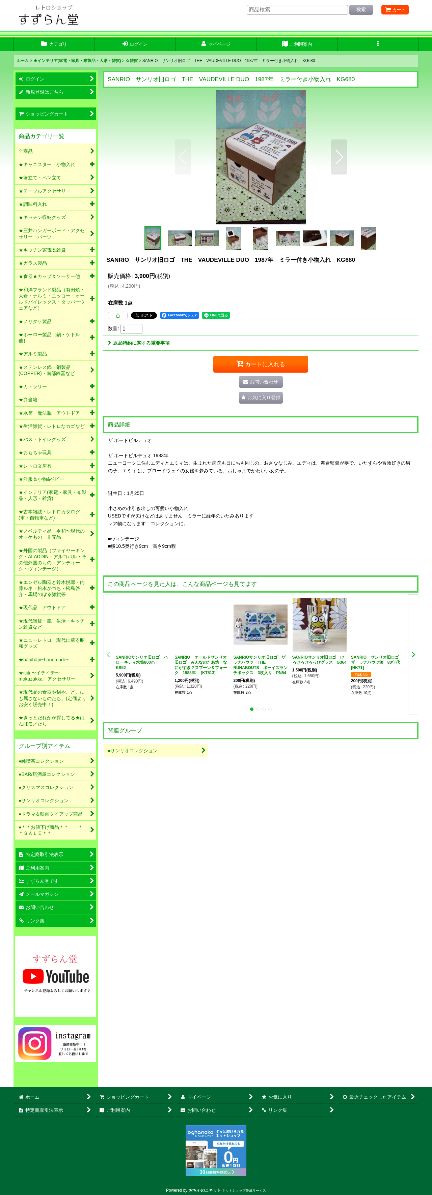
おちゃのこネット (205, 1190)
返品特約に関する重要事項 (139, 343)
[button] (378, 44)
